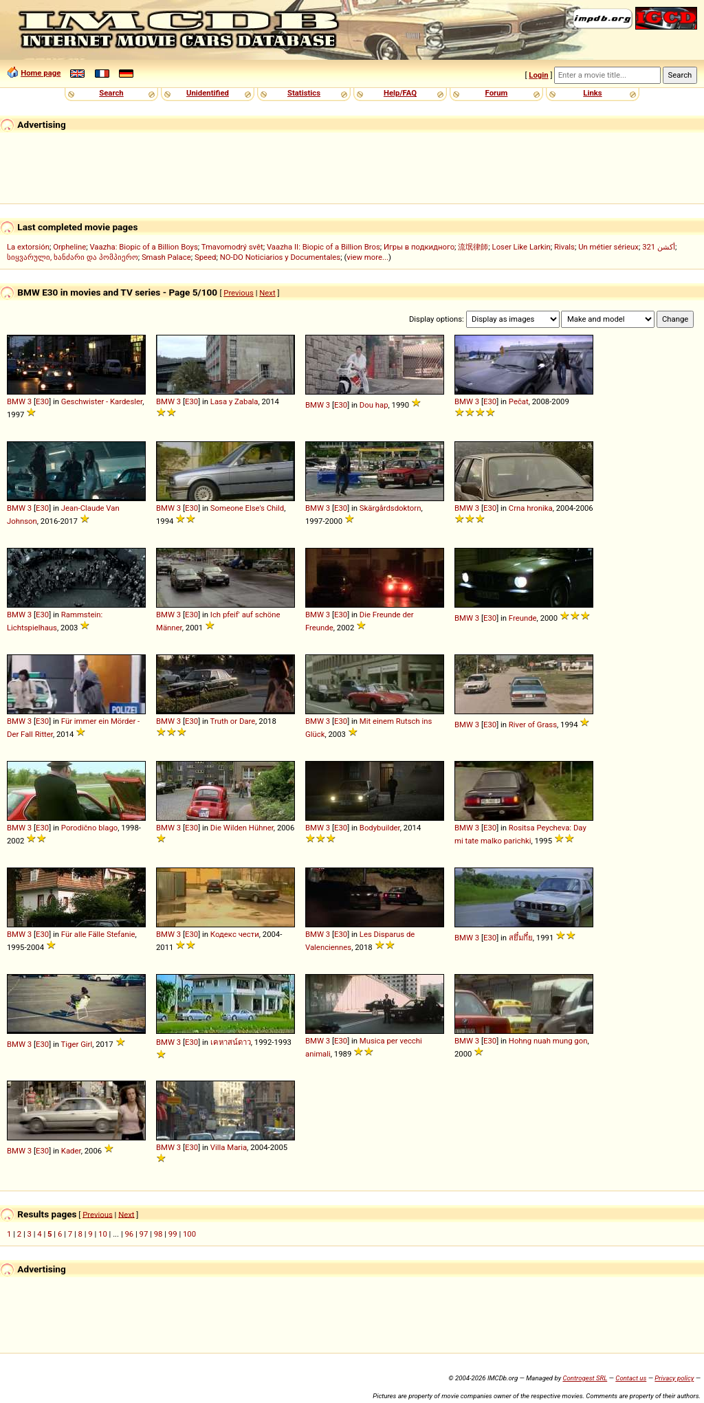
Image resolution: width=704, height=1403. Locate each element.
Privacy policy (674, 1378)
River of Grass (533, 724)
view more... (367, 257)
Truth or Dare (233, 721)
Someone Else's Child (247, 508)
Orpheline (69, 247)
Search (111, 93)
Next (267, 293)
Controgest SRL (584, 1378)
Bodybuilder (380, 827)
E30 (42, 401)
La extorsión (28, 247)
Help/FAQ (400, 93)
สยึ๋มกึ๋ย (521, 937)
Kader (71, 1151)
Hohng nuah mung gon (548, 1041)
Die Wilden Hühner (242, 827)
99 (172, 1234)
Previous (238, 293)
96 (128, 1234)
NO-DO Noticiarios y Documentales (280, 257)
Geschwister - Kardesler (101, 401)
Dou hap (374, 405)
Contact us (630, 1378)
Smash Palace (166, 257)
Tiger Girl (77, 1044)
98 (158, 1234)
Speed (206, 257)
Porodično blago (89, 827)
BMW (16, 401)
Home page (40, 73)
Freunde (523, 618)
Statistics (303, 93)
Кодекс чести (234, 934)
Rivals (564, 247)
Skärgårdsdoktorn (390, 508)
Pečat (519, 401)
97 (144, 1234)
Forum (496, 93)
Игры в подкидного (419, 247)
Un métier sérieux (608, 247)
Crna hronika (531, 508)
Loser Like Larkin (521, 247)
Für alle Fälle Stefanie (98, 934)
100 (189, 1234)
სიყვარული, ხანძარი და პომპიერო (72, 257)
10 (102, 1234)
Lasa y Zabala (234, 401)
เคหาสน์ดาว (230, 1042)
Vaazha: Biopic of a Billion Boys (143, 247)
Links (592, 93)
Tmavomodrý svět (232, 247)
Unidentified (207, 93)
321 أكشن (658, 247)
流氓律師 (473, 247)
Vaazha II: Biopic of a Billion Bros (323, 247)
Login (538, 75)
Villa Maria (228, 1147)
